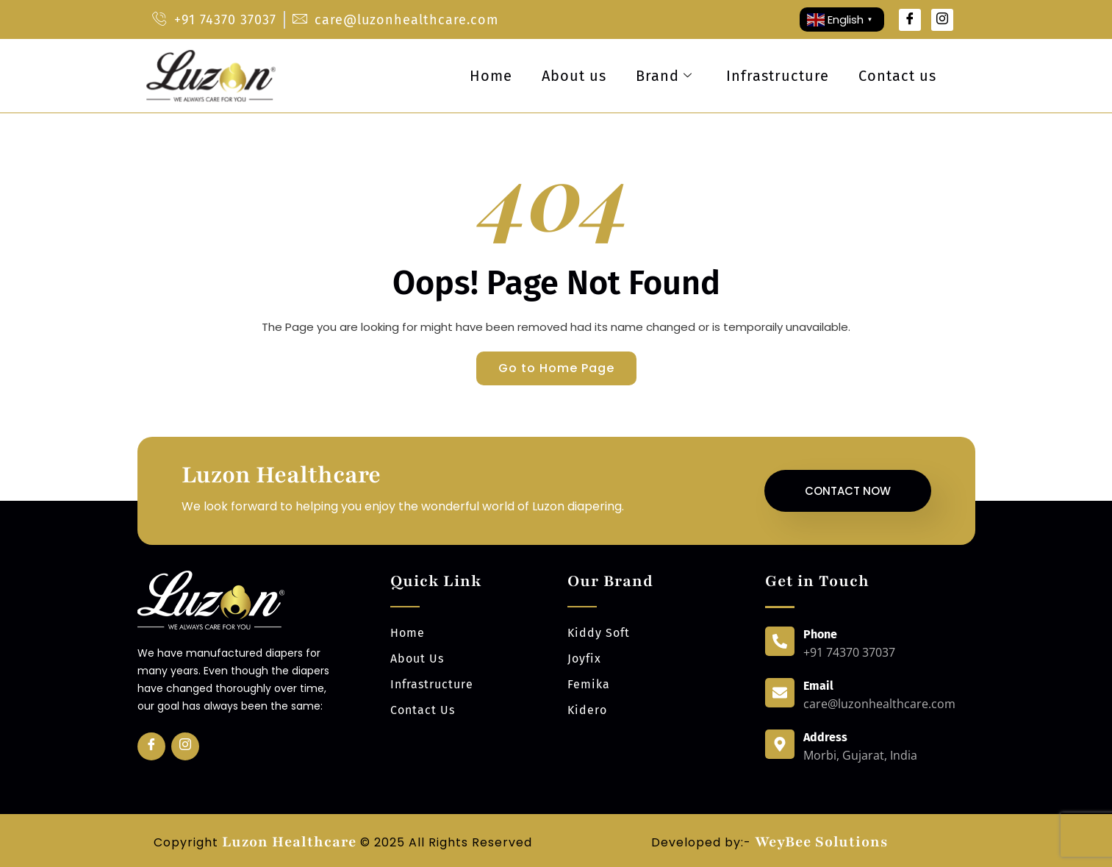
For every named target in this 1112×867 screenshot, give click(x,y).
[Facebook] (910, 20)
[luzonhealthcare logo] (210, 76)
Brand (664, 76)
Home (491, 76)
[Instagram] (942, 20)
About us (574, 76)
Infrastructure (777, 76)
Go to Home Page (556, 368)
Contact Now (848, 491)
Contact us (897, 76)
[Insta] (185, 746)
